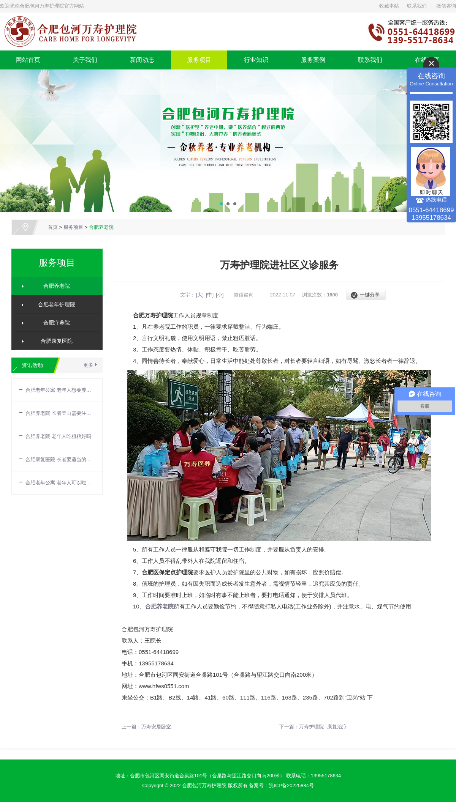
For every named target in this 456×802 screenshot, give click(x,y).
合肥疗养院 (54, 323)
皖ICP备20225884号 (291, 785)
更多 (88, 365)
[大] (200, 295)
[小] (219, 295)
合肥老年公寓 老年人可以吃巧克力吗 (60, 482)
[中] (210, 295)
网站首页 (28, 60)
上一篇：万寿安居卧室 (146, 727)
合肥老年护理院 (54, 304)
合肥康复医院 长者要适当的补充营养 (60, 459)
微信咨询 (446, 6)
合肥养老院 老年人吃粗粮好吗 (58, 436)
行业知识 (256, 60)
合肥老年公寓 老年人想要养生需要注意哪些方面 (60, 390)
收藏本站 (389, 6)
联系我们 (417, 6)
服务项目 (199, 60)
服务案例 (313, 60)
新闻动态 (142, 60)
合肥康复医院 (54, 341)
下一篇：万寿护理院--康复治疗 (313, 727)
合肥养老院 (101, 227)
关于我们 (85, 60)
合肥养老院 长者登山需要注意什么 (60, 413)
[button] (221, 203)
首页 (53, 227)
